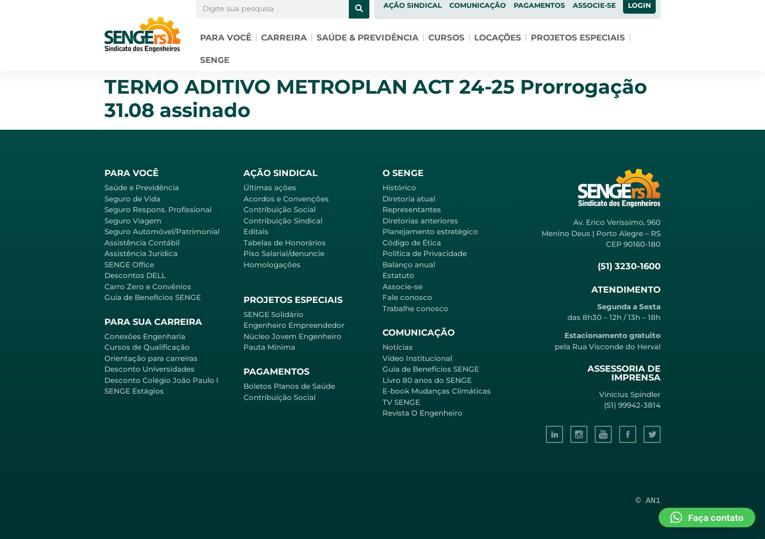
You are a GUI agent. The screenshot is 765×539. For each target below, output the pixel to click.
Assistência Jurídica (141, 253)
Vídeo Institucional (417, 358)
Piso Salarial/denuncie (283, 253)
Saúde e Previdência (141, 187)
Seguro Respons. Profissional (158, 209)
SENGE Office (129, 264)
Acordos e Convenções (286, 198)
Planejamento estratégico (430, 231)
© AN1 (648, 500)
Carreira (284, 37)
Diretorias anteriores (420, 220)
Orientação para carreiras (151, 358)
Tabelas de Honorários (284, 242)
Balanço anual (408, 264)
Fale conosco (407, 297)
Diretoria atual (408, 198)
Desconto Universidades (149, 369)
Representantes (411, 209)
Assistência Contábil (142, 242)
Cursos (446, 37)
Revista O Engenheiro (422, 413)
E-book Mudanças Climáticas (436, 391)
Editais (255, 231)
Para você (225, 37)
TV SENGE (401, 402)
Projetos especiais (578, 37)
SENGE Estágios (134, 391)
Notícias (397, 347)
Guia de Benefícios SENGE (152, 297)
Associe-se (402, 286)
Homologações (272, 264)
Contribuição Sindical (282, 220)
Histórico (399, 187)
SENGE (214, 60)
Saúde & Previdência (368, 37)
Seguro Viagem (132, 220)
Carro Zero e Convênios (147, 286)
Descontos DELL (135, 275)
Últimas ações (269, 187)
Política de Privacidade (424, 253)
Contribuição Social (279, 209)
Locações (497, 37)
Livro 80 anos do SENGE (427, 380)
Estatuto (398, 275)
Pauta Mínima (269, 347)
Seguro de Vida (132, 198)
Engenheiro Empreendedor (293, 325)
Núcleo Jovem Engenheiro (292, 336)
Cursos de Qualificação (147, 347)
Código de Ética (411, 242)
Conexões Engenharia (144, 336)
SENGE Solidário (273, 314)
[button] (707, 517)
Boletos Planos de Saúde (289, 386)
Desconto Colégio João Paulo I (161, 380)
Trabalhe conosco (415, 308)
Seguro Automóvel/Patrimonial (162, 231)
